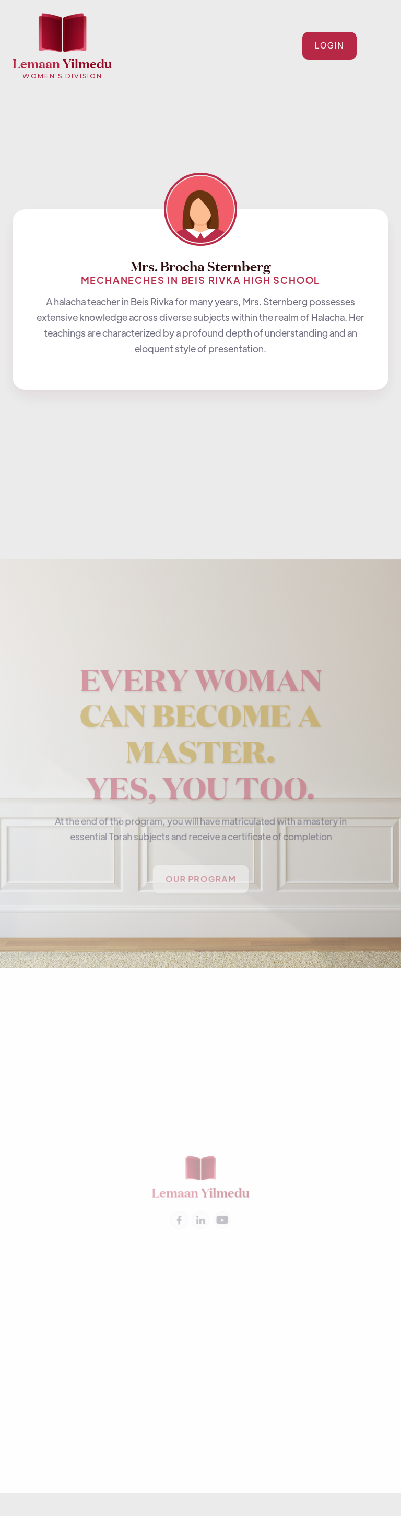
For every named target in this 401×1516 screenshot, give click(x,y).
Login (329, 45)
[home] (62, 46)
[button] (376, 45)
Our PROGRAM (200, 880)
